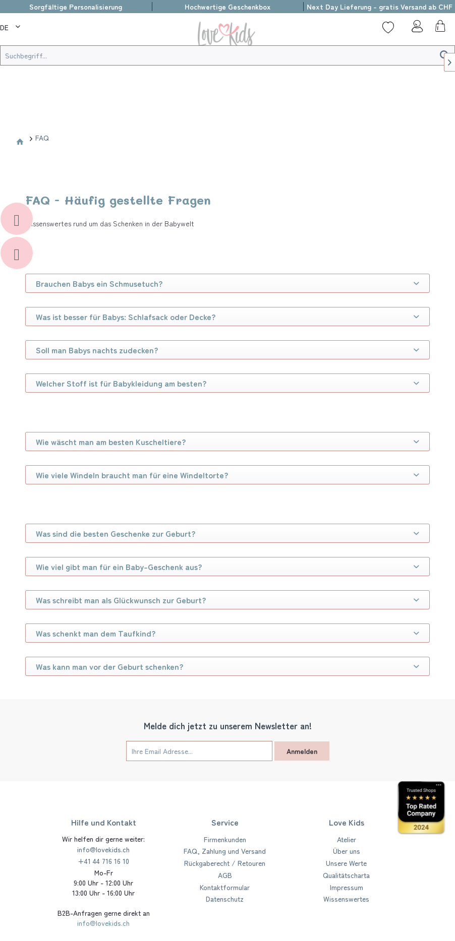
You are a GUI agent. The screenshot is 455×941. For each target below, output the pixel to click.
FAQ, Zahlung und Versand (225, 851)
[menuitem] (11, 25)
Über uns (346, 851)
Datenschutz (225, 899)
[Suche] (40, 27)
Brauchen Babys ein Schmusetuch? (227, 283)
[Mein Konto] (414, 29)
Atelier (346, 839)
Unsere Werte (346, 863)
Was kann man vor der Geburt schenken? (227, 666)
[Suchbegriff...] (227, 55)
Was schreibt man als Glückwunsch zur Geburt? (227, 600)
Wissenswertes (346, 899)
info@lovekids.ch (103, 849)
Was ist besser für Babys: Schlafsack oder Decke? (227, 316)
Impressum (346, 887)
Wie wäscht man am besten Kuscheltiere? (227, 441)
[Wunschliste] (388, 27)
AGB (225, 875)
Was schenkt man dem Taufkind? (227, 633)
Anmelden (302, 751)
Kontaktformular (225, 887)
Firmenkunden (225, 839)
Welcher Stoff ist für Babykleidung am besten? (227, 383)
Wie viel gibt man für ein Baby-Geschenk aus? (227, 566)
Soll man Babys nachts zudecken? (227, 350)
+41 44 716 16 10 (103, 861)
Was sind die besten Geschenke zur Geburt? (227, 533)
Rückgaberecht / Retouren (224, 863)
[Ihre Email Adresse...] (199, 751)
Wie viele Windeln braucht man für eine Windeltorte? (227, 475)
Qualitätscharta (346, 875)
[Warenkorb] (439, 29)
